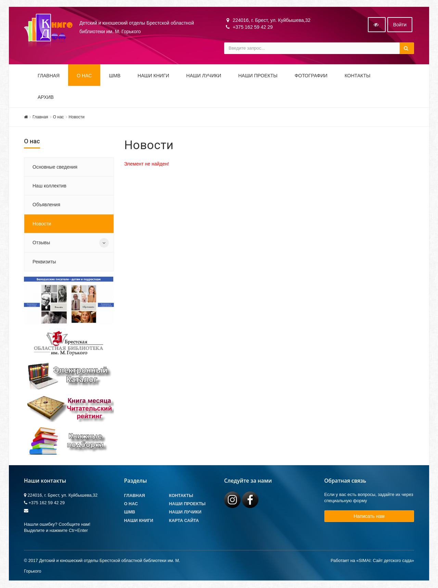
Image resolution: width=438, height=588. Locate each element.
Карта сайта (184, 521)
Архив (46, 97)
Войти (400, 25)
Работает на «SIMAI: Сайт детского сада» (372, 561)
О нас (58, 117)
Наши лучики (185, 512)
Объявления (46, 205)
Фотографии (311, 76)
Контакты (358, 76)
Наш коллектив (49, 186)
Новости (77, 117)
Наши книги (153, 76)
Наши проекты (258, 76)
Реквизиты (44, 262)
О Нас (131, 504)
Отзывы (41, 243)
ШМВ (114, 76)
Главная (49, 76)
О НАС (84, 76)
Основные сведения (55, 167)
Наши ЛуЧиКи (203, 76)
